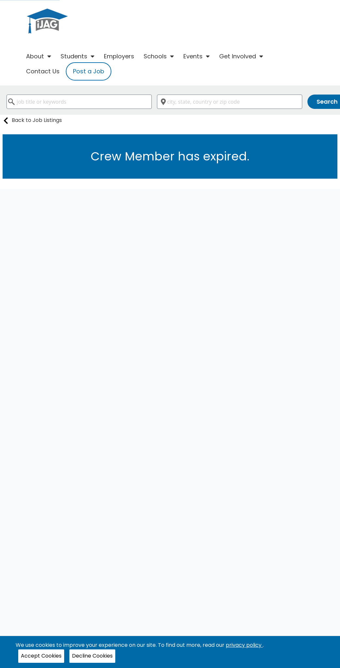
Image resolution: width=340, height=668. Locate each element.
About (38, 56)
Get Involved (241, 56)
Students (77, 56)
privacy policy (244, 645)
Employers (119, 56)
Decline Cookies (92, 656)
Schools (159, 56)
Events (196, 56)
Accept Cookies (41, 656)
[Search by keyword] (79, 102)
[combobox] (79, 102)
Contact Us (43, 71)
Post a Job (88, 71)
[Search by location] (229, 102)
